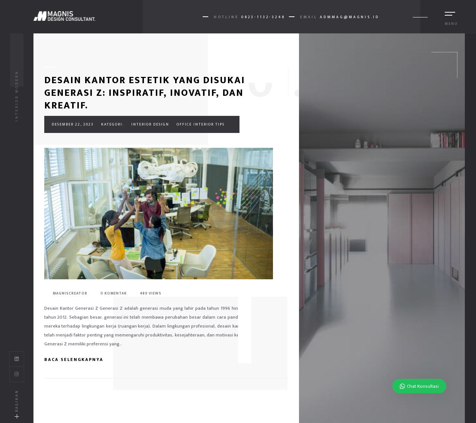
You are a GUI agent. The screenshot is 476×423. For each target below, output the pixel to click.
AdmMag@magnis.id (349, 17)
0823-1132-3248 (263, 17)
